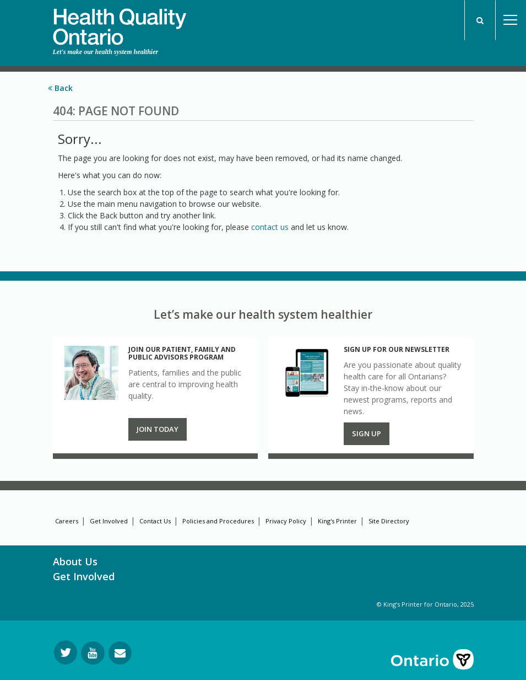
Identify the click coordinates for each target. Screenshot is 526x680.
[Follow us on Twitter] (65, 652)
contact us (270, 227)
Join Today (157, 429)
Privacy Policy (285, 521)
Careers (66, 521)
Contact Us (155, 521)
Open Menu (510, 20)
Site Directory (388, 521)
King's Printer (337, 521)
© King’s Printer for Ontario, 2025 (425, 604)
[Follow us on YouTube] (93, 653)
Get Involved (109, 521)
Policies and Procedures (218, 521)
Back (60, 88)
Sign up (366, 433)
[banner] (119, 22)
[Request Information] (120, 653)
